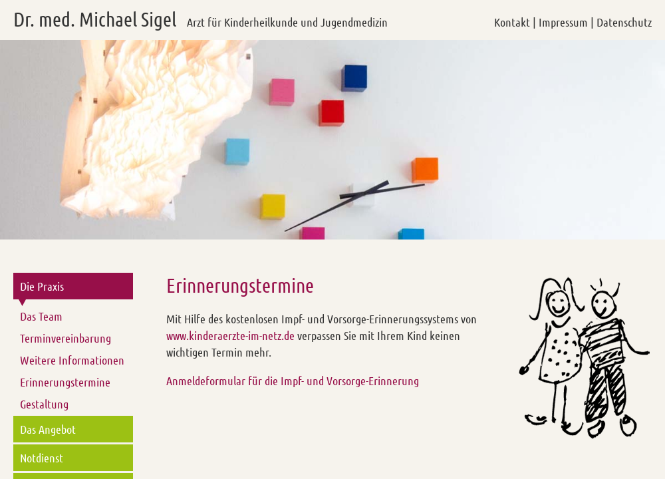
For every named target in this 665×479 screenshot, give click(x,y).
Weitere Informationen (72, 360)
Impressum (563, 22)
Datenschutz (624, 22)
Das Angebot (48, 429)
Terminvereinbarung (65, 338)
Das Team (41, 316)
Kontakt (512, 22)
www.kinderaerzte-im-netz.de (230, 335)
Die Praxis (42, 286)
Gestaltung (44, 404)
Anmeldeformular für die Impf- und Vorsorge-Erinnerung (292, 380)
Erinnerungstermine (65, 382)
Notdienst (41, 457)
